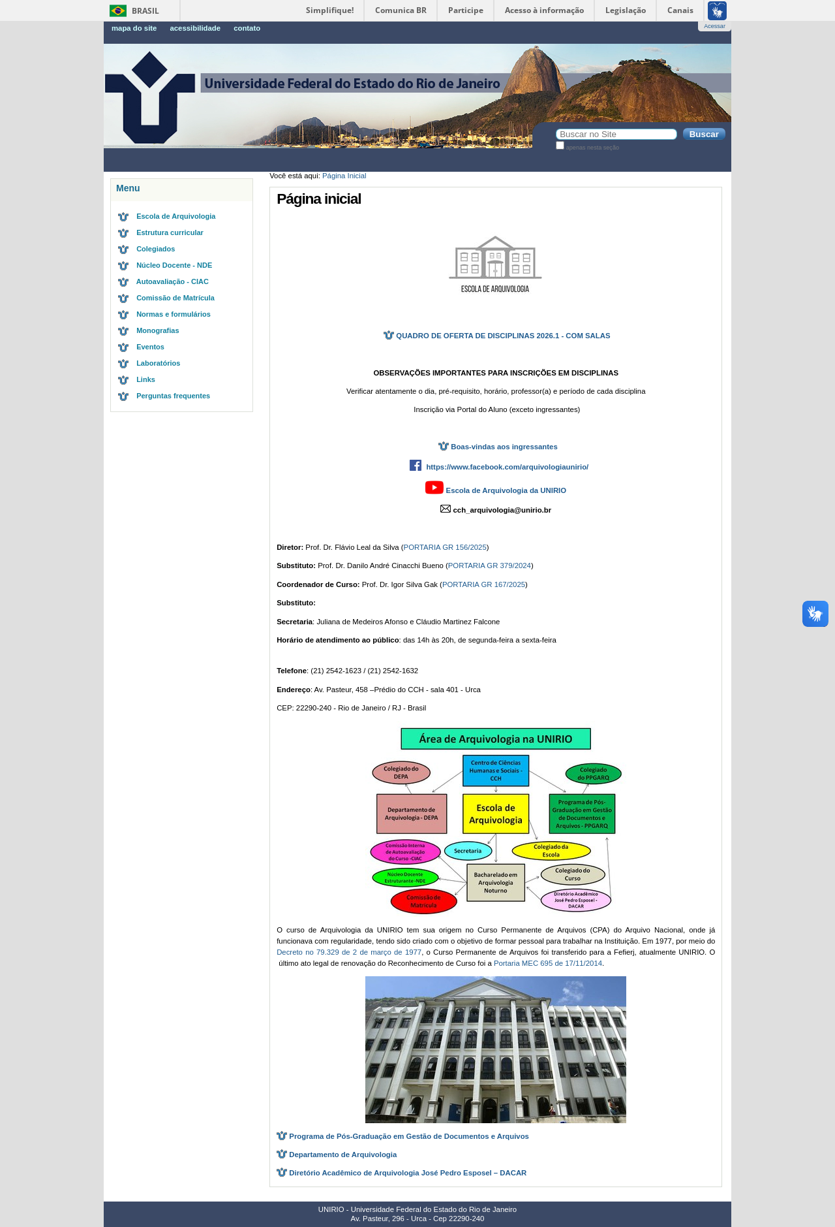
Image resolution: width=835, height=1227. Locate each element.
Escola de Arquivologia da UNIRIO (506, 490)
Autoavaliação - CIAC (172, 281)
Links (145, 379)
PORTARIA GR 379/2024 (489, 565)
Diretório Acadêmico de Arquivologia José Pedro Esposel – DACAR (407, 1173)
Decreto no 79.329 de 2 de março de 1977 (349, 952)
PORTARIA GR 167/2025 (483, 584)
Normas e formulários (173, 314)
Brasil (145, 10)
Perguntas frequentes (173, 396)
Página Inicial (344, 176)
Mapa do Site (134, 28)
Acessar (714, 26)
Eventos (150, 347)
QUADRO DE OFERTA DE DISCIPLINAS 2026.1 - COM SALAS (496, 336)
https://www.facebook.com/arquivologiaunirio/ (507, 467)
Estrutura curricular (170, 232)
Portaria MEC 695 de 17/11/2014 (548, 963)
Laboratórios (158, 363)
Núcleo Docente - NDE (174, 265)
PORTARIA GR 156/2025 (445, 547)
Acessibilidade (195, 28)
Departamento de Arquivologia (343, 1154)
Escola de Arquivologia (175, 216)
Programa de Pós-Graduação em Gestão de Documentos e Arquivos (409, 1136)
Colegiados (155, 249)
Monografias (157, 330)
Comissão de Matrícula (175, 298)
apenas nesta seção (592, 147)
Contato (247, 28)
